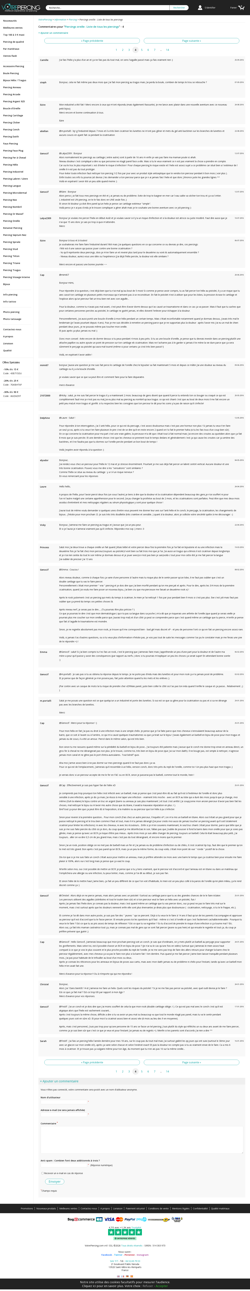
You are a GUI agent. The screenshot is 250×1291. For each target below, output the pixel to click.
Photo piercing (11, 311)
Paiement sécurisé (135, 1208)
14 (167, 50)
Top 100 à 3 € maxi (13, 34)
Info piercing (10, 294)
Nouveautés (10, 20)
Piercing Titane (11, 263)
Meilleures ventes (12, 27)
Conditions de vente (158, 1208)
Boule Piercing (11, 73)
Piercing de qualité (13, 41)
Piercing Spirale (11, 242)
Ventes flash (10, 55)
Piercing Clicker (11, 122)
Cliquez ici (89, 1286)
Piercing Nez (10, 199)
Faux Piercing (10, 143)
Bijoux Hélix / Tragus (14, 80)
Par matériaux (11, 48)
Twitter (118, 1254)
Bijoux (6, 284)
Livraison (8, 343)
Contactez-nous (12, 329)
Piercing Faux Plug (13, 150)
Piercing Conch (11, 129)
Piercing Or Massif (13, 213)
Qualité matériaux (220, 1208)
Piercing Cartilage (13, 115)
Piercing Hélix (10, 164)
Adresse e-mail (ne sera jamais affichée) (63, 1110)
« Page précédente (92, 41)
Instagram (143, 1254)
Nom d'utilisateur (50, 1097)
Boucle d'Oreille (11, 108)
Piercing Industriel (13, 171)
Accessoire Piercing (13, 66)
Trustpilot (136, 1227)
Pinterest (130, 1254)
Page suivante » (191, 41)
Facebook (106, 1254)
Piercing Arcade (11, 94)
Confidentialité (200, 1208)
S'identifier (210, 7)
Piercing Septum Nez (14, 234)
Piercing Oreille (11, 220)
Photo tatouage (12, 319)
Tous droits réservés (131, 1245)
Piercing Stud (10, 249)
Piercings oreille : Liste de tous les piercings (92, 26)
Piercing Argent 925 (14, 101)
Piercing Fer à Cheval (14, 157)
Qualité (7, 350)
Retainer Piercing (12, 227)
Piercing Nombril (12, 206)
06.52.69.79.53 (132, 1261)
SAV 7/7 (114, 1261)
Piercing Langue (12, 185)
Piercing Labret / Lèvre (15, 178)
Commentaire (49, 1123)
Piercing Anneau (12, 87)
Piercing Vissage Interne (16, 277)
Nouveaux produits (46, 1208)
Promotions (27, 1208)
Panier (233, 7)
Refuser (148, 1286)
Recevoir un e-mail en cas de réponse (63, 1173)
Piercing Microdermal (15, 192)
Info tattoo (9, 301)
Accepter (162, 1286)
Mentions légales (181, 1208)
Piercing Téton (11, 256)
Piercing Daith (11, 136)
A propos (8, 336)
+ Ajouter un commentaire (53, 32)
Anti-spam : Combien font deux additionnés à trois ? (70, 1160)
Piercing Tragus (12, 270)
